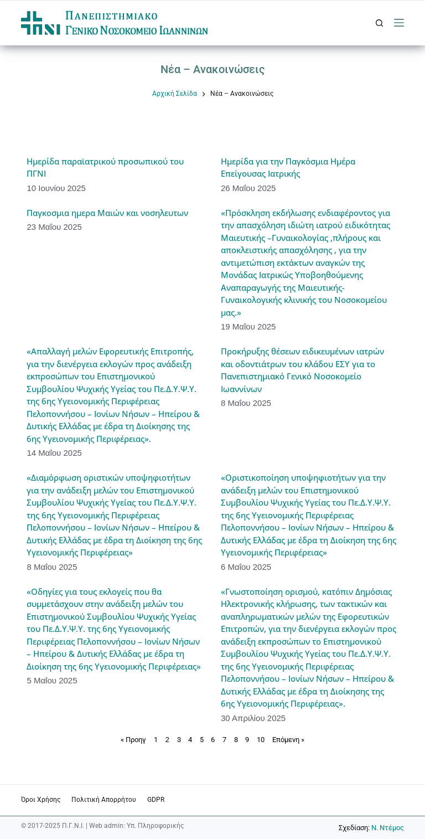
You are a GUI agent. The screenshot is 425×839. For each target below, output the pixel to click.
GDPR (155, 800)
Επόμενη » (288, 739)
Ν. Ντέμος (387, 827)
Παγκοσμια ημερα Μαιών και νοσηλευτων (107, 212)
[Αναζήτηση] (379, 23)
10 (261, 739)
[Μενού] (399, 23)
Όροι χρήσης (40, 800)
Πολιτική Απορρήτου (103, 800)
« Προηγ (133, 739)
